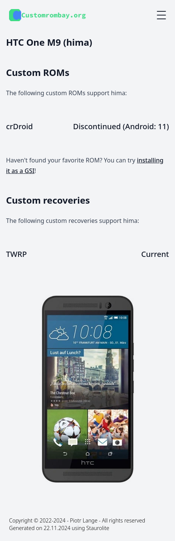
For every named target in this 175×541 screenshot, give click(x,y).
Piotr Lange (84, 520)
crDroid (19, 126)
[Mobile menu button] (161, 15)
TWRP (16, 254)
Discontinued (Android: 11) (121, 126)
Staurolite (97, 528)
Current (155, 254)
